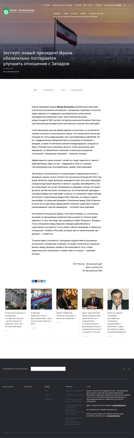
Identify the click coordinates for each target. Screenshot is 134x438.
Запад (63, 90)
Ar (124, 5)
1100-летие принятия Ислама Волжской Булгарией (74, 17)
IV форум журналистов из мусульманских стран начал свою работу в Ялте (41, 318)
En (119, 5)
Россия (72, 13)
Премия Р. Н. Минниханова (75, 395)
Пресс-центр (8, 386)
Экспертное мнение (111, 5)
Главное (55, 13)
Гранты (97, 5)
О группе (44, 5)
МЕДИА (47, 386)
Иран (35, 90)
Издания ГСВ (49, 399)
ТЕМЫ (64, 13)
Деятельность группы (60, 5)
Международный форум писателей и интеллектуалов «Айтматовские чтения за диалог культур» (74, 410)
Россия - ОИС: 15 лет (82, 5)
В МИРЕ (81, 13)
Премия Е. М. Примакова (74, 391)
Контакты (28, 386)
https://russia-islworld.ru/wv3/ (11, 71)
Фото (46, 391)
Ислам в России (94, 13)
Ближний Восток (49, 90)
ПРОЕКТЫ (69, 386)
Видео (47, 395)
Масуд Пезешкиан (77, 90)
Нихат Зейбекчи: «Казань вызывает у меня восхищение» (66, 315)
